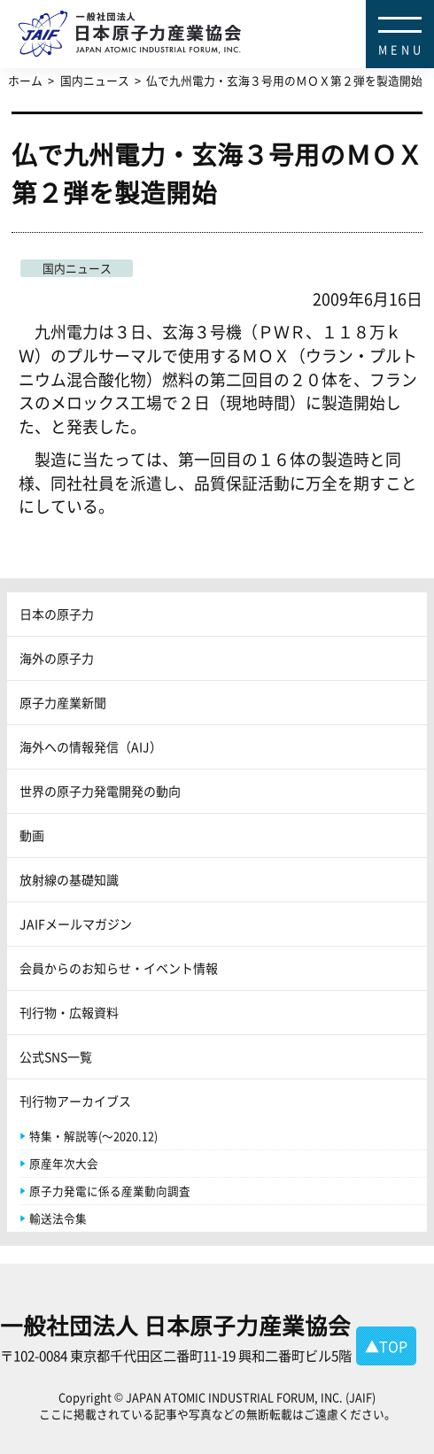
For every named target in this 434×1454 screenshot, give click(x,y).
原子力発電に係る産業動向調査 (109, 1190)
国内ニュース (77, 267)
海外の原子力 (56, 658)
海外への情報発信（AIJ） (90, 746)
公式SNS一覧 (55, 1056)
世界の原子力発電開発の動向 (100, 791)
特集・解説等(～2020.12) (93, 1135)
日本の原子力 (56, 614)
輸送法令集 (58, 1218)
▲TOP (386, 1346)
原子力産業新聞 (62, 702)
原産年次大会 (63, 1163)
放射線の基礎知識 (69, 879)
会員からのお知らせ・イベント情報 (118, 968)
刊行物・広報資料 (69, 1012)
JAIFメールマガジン (75, 923)
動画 (31, 835)
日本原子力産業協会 (226, 13)
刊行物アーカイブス (75, 1101)
